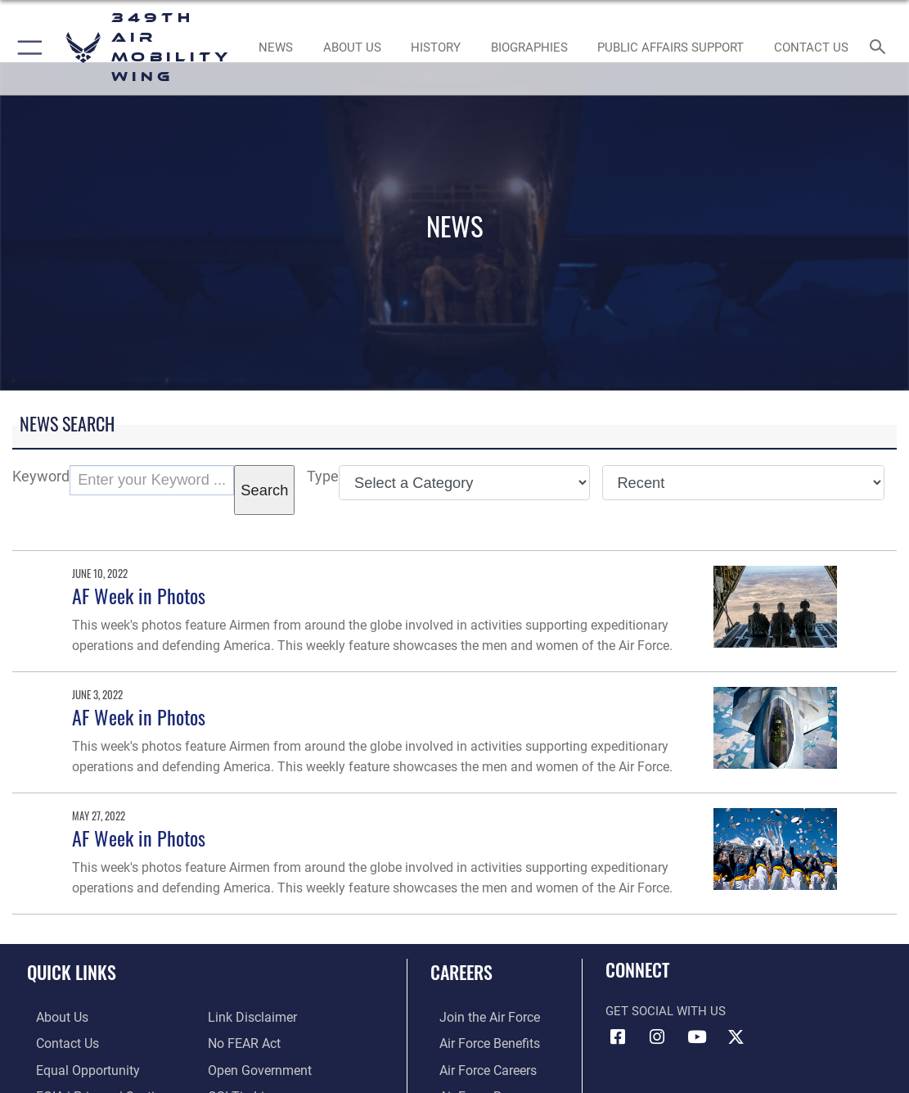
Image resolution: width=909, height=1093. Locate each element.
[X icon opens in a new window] (735, 1037)
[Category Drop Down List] (464, 482)
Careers (461, 972)
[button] (26, 47)
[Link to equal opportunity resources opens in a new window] (75, 1067)
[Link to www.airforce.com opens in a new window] (479, 1016)
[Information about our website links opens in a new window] (250, 1016)
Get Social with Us (665, 1011)
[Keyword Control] (152, 480)
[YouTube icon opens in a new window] (696, 1037)
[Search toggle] (880, 47)
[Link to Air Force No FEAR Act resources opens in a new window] (243, 1042)
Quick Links (71, 972)
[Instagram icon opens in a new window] (657, 1037)
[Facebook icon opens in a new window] (617, 1037)
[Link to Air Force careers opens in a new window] (478, 1067)
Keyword (41, 476)
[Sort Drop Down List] (743, 482)
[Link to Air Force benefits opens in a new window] (479, 1042)
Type (323, 476)
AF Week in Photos (138, 595)
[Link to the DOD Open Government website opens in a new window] (256, 1067)
